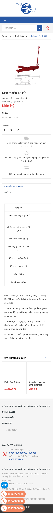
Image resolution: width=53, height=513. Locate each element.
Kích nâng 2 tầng (12, 382)
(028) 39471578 (9, 483)
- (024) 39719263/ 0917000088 (31, 499)
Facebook (12, 430)
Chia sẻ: (5, 126)
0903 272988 (16, 459)
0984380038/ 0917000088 (22, 453)
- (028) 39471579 (25, 483)
